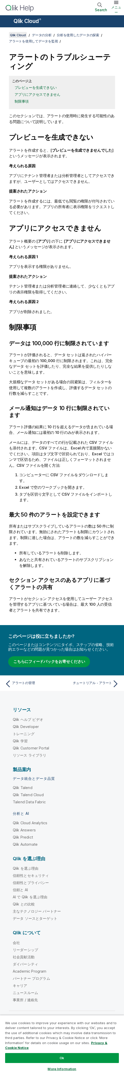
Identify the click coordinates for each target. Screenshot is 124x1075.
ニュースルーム (25, 992)
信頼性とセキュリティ (31, 875)
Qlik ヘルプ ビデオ (28, 719)
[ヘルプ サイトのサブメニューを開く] (7, 21)
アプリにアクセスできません (37, 94)
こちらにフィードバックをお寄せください (49, 661)
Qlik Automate (25, 844)
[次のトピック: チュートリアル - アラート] (91, 683)
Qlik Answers (24, 830)
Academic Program (30, 971)
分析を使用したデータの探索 (78, 35)
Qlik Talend (22, 787)
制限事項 (22, 101)
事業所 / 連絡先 (25, 1000)
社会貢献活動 (24, 957)
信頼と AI (20, 890)
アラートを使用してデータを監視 (33, 41)
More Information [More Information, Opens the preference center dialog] (62, 1069)
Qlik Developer (26, 726)
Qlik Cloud (27, 21)
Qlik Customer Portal (31, 748)
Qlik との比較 (24, 904)
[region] (62, 1045)
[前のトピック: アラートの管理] (32, 683)
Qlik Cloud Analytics (30, 823)
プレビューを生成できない (36, 87)
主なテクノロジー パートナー (37, 911)
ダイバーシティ (25, 964)
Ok (62, 1058)
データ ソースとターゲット (35, 918)
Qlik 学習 (20, 741)
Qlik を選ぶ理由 (26, 868)
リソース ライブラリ (30, 755)
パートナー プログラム (31, 978)
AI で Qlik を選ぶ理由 (30, 897)
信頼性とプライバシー (31, 882)
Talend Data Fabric (29, 802)
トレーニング (24, 734)
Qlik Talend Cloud (28, 795)
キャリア (20, 985)
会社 (16, 942)
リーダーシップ (25, 950)
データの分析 (42, 35)
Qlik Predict (23, 837)
